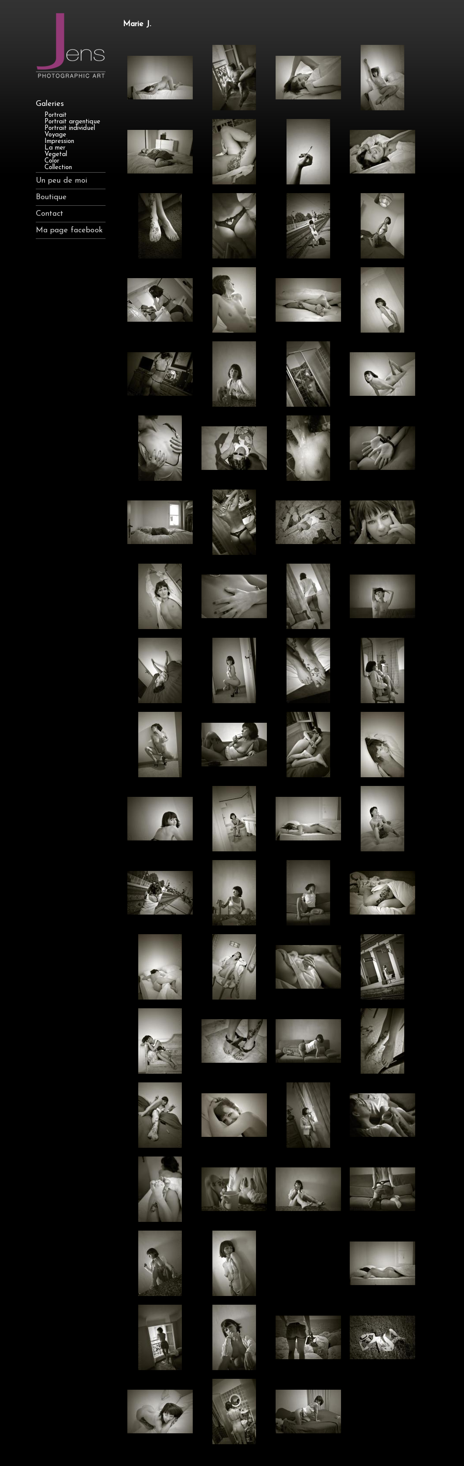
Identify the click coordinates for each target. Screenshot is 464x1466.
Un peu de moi (61, 181)
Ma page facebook (69, 230)
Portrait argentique (72, 122)
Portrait (55, 115)
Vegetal (55, 154)
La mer (54, 148)
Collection (58, 167)
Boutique (51, 197)
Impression (59, 141)
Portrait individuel (69, 128)
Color (51, 161)
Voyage (55, 135)
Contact (49, 214)
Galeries (50, 104)
